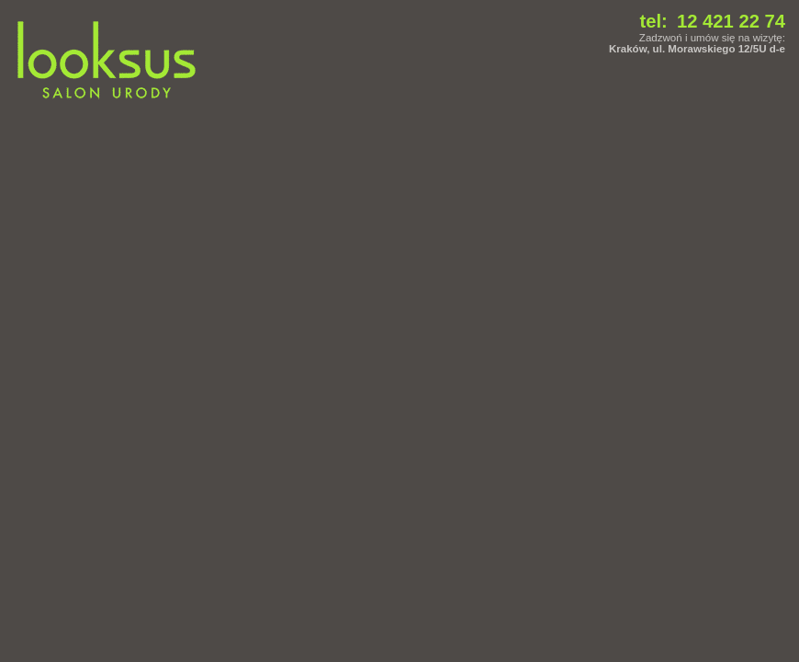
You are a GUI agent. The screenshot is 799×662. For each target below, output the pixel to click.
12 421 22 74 (731, 21)
